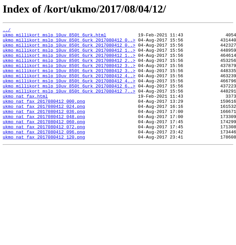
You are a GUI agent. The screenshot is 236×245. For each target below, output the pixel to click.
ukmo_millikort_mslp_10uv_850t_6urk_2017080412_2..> (69, 67)
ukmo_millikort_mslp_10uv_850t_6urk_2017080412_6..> (69, 98)
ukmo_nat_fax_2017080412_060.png (44, 141)
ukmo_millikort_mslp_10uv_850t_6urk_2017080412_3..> (69, 73)
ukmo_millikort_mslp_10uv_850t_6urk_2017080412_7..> (69, 104)
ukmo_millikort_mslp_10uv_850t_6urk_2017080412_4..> (69, 86)
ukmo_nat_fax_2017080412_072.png (44, 147)
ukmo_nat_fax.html (25, 110)
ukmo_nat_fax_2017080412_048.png (44, 135)
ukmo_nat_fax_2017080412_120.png (44, 159)
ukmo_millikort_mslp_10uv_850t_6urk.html (54, 37)
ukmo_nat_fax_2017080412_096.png (44, 153)
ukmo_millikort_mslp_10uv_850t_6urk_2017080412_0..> (69, 43)
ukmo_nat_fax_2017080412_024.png (44, 122)
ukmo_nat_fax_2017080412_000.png (44, 116)
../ (7, 31)
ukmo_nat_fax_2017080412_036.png (44, 129)
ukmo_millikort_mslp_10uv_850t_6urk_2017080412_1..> (69, 55)
